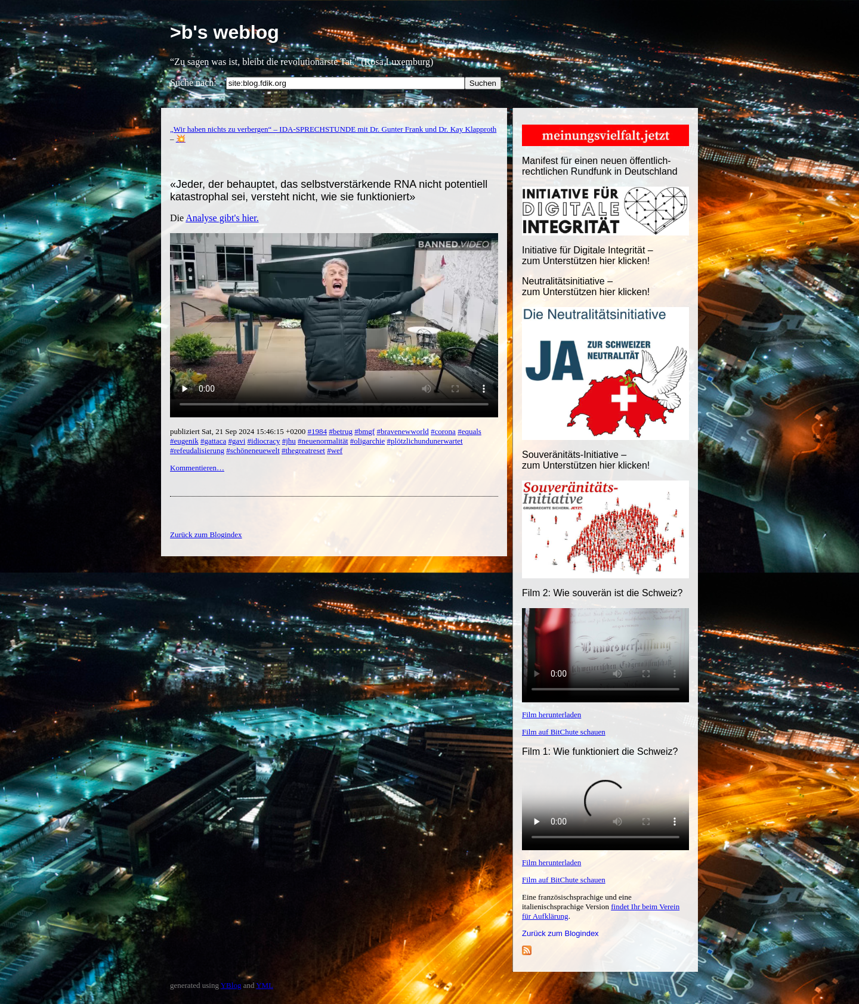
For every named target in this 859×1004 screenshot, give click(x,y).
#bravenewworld (402, 431)
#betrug (341, 431)
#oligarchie (367, 440)
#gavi (236, 440)
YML (264, 985)
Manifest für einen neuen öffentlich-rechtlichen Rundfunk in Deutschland (600, 166)
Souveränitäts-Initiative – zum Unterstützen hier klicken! (586, 460)
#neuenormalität (323, 440)
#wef (334, 450)
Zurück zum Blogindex (560, 933)
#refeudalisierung (197, 450)
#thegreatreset (303, 450)
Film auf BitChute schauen (563, 731)
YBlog (231, 985)
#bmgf (364, 431)
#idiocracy (264, 440)
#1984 (317, 431)
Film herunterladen (551, 714)
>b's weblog (224, 32)
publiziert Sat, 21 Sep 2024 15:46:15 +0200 (238, 431)
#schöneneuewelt (253, 450)
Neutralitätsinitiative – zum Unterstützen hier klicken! (586, 286)
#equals (469, 431)
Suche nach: (193, 83)
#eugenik (184, 440)
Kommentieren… (197, 467)
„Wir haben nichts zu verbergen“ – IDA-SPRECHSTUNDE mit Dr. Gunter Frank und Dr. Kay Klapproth (333, 129)
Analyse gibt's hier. (222, 218)
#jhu (289, 440)
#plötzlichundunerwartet (425, 440)
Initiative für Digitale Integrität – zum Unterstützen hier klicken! (587, 255)
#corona (443, 431)
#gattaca (213, 440)
